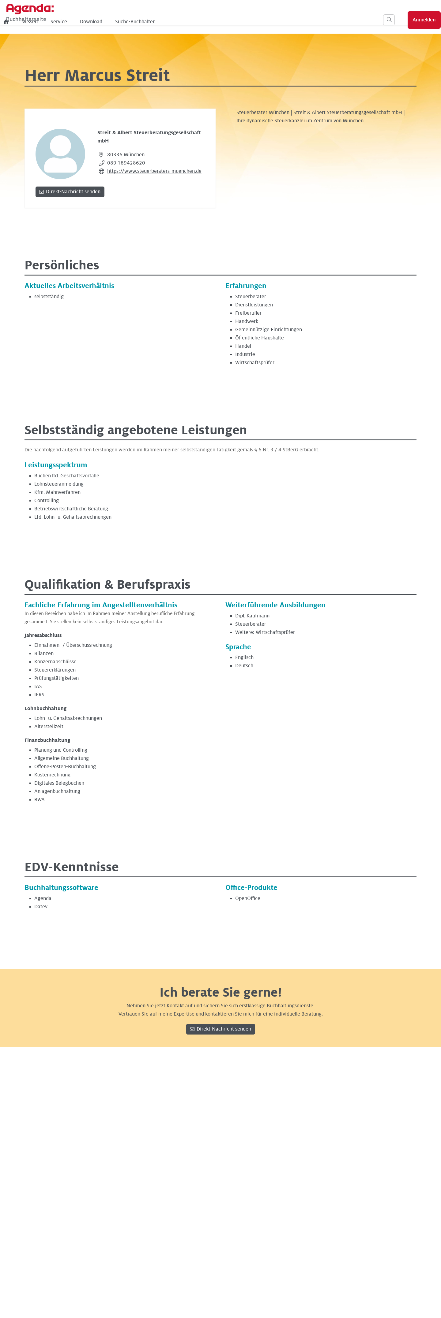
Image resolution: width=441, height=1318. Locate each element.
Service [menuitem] (158, 21)
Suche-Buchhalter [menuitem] (234, 21)
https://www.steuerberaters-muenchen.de (154, 171)
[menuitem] (106, 22)
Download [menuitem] (190, 21)
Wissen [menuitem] (129, 21)
